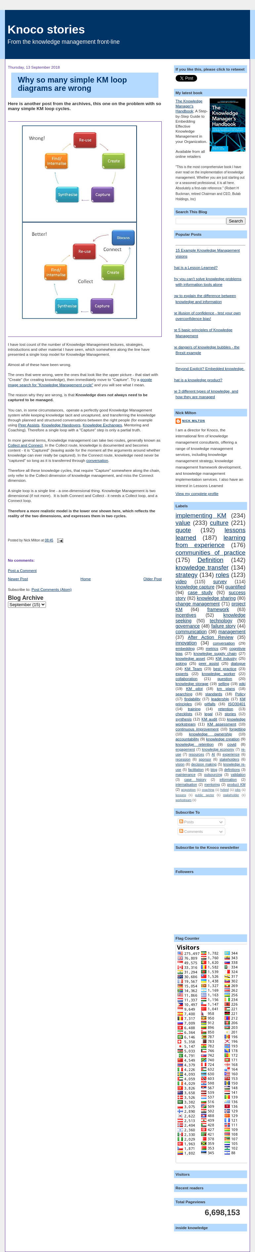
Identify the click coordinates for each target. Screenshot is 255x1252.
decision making (203, 764)
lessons (181, 795)
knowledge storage (192, 683)
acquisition (188, 789)
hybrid (224, 789)
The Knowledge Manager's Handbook (189, 106)
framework (218, 609)
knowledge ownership (210, 734)
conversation (97, 460)
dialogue (238, 663)
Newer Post (18, 579)
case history (195, 780)
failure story (223, 626)
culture (219, 522)
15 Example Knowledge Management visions (210, 251)
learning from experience (210, 541)
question (224, 678)
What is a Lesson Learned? (194, 267)
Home (85, 579)
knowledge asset (190, 658)
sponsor (205, 759)
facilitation (196, 770)
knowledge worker (218, 673)
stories (230, 714)
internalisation (186, 784)
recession (183, 759)
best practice (224, 668)
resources (196, 754)
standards (213, 694)
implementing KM (201, 515)
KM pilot (194, 688)
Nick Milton (193, 420)
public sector (204, 795)
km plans (226, 688)
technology (221, 620)
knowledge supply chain (214, 653)
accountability (187, 739)
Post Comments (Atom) (51, 589)
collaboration (186, 678)
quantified (235, 587)
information (228, 780)
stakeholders (229, 759)
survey (220, 581)
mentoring (212, 784)
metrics (212, 648)
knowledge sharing (216, 598)
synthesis (184, 719)
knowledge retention (195, 744)
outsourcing (213, 775)
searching (184, 694)
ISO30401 (237, 704)
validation (238, 775)
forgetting (238, 729)
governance (188, 626)
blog (214, 770)
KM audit (209, 719)
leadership (220, 699)
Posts (186, 822)
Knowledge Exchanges (102, 425)
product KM (236, 784)
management (231, 631)
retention (225, 709)
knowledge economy (218, 749)
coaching (208, 789)
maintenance (185, 775)
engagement (185, 749)
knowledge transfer (202, 567)
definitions (232, 770)
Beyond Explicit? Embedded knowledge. (210, 367)
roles (222, 574)
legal (208, 714)
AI (213, 754)
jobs (237, 789)
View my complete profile (197, 493)
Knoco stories (46, 29)
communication (191, 631)
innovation (186, 643)
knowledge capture (195, 587)
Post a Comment (22, 570)
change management (198, 603)
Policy (240, 694)
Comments (191, 831)
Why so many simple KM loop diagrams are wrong (72, 84)
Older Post (153, 579)
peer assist (209, 663)
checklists (184, 714)
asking (181, 663)
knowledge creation (222, 739)
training (194, 709)
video (181, 581)
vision (180, 764)
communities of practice (210, 552)
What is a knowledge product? (197, 380)
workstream (183, 800)
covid (231, 744)
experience (231, 754)
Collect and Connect (25, 445)
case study (200, 592)
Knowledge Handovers (61, 425)
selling (223, 683)
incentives (186, 615)
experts (182, 673)
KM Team (193, 668)
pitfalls (209, 704)
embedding (185, 648)
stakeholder (231, 795)
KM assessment (221, 724)
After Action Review (211, 637)
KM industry (226, 658)
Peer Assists (28, 425)
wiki (242, 683)
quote (183, 530)
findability (192, 699)
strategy (187, 574)
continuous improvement (197, 729)
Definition (211, 559)
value (183, 522)
